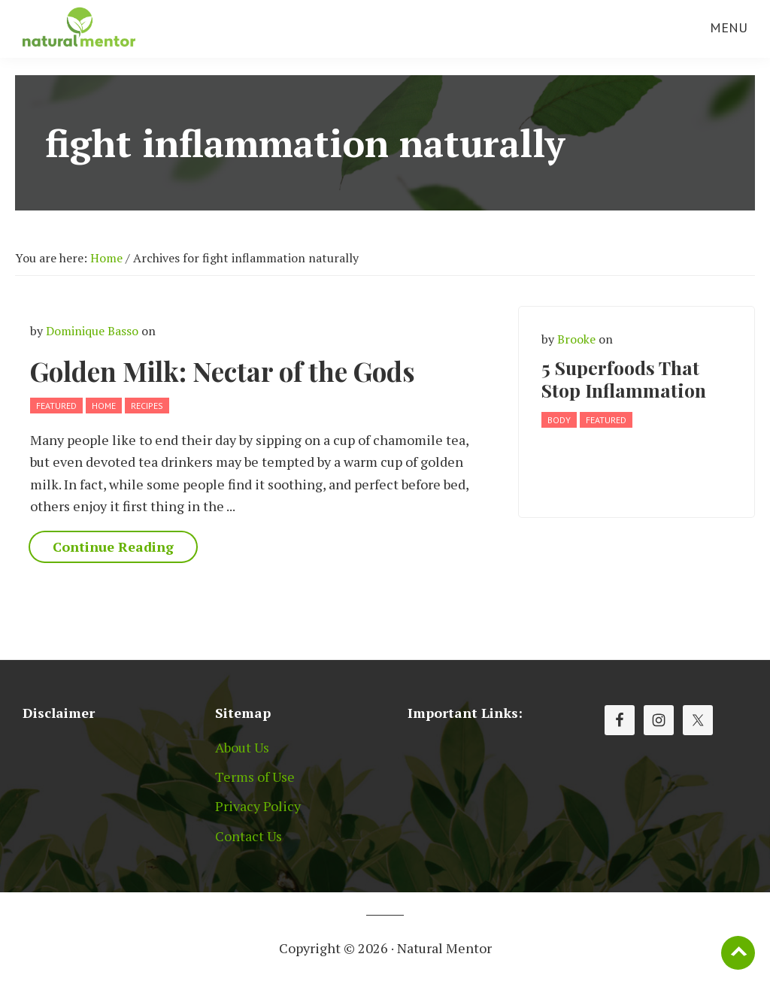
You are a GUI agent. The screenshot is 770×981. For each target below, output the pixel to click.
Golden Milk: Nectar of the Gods (222, 371)
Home (104, 405)
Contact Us (248, 836)
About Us (242, 747)
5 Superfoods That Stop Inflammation (623, 378)
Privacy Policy (258, 806)
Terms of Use (255, 777)
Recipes (147, 405)
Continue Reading (113, 546)
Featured (56, 405)
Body (559, 419)
